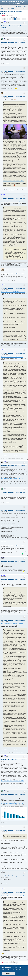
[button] (3, 19)
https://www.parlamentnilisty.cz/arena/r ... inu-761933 (12, 478)
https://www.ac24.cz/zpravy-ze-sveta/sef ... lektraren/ (12, 201)
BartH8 (2, 871)
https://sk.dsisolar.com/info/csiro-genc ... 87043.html (12, 803)
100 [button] (23, 19)
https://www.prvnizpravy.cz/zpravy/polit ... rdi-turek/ (13, 180)
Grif (5, 268)
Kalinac (5, 92)
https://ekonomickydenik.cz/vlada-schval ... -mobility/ (12, 356)
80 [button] (17, 19)
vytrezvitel (2, 557)
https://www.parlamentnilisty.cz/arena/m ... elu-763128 (12, 780)
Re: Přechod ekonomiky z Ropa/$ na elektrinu (12, 26)
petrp (5, 461)
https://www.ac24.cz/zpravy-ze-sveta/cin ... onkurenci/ (12, 895)
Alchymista (3, 194)
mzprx (5, 38)
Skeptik (2, 826)
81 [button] (19, 19)
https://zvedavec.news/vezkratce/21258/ (9, 583)
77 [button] (10, 19)
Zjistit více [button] (18, 969)
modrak (2, 67)
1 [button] (7, 19)
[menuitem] (2, 6)
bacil (5, 21)
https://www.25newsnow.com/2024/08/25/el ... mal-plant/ (13, 291)
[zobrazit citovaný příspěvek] (10, 835)
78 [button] (12, 19)
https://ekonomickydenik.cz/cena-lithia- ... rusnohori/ (12, 623)
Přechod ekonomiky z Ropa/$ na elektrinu (11, 12)
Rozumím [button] (8, 973)
